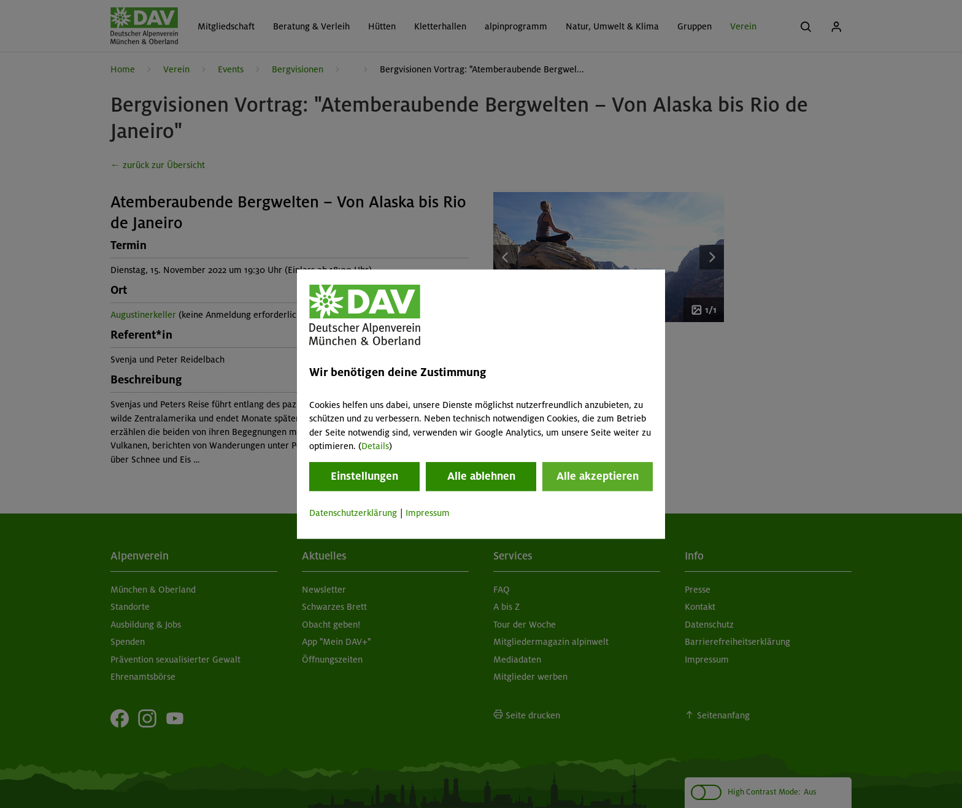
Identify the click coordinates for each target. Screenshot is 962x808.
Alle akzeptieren (597, 476)
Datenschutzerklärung (353, 513)
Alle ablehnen (481, 476)
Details (375, 446)
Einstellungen (364, 476)
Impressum (428, 513)
